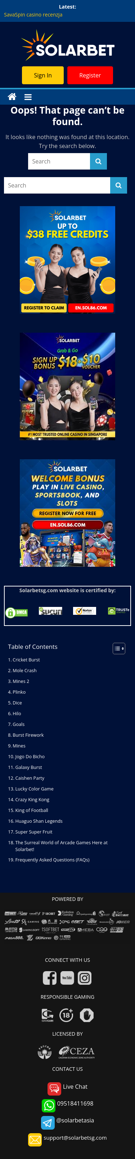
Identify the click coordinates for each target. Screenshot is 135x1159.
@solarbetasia (67, 1122)
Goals (18, 724)
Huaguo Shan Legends (39, 821)
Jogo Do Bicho (30, 757)
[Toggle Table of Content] (115, 648)
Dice (17, 703)
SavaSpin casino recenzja (33, 14)
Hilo (17, 714)
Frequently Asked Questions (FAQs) (52, 860)
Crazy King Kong (32, 800)
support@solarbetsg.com (67, 1139)
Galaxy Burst (29, 767)
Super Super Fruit (34, 832)
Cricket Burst (26, 660)
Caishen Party (30, 778)
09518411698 (68, 1105)
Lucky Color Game (34, 789)
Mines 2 (21, 681)
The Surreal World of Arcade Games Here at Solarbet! (61, 846)
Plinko (19, 692)
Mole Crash (24, 671)
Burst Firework (28, 735)
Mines (19, 746)
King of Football (31, 810)
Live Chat (67, 1089)
